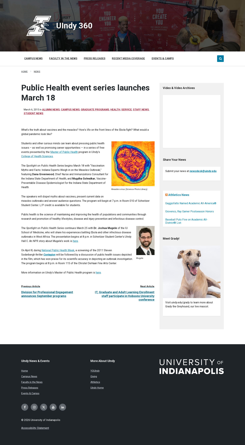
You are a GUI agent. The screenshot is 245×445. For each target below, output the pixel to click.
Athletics (95, 382)
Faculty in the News (31, 382)
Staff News (141, 109)
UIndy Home (97, 387)
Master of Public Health (64, 152)
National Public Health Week (57, 250)
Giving (93, 376)
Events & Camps (30, 393)
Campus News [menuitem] (33, 58)
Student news (33, 113)
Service (126, 109)
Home (24, 71)
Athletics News (178, 195)
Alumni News (51, 109)
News (37, 71)
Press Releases (29, 387)
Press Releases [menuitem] (94, 58)
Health (115, 109)
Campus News (70, 109)
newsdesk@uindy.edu (203, 171)
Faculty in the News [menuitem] (63, 58)
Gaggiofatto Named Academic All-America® (190, 203)
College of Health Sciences (37, 156)
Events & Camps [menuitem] (163, 58)
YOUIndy (95, 370)
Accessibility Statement (35, 428)
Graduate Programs (95, 109)
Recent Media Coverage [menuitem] (128, 58)
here (75, 241)
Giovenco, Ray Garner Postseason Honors (189, 211)
